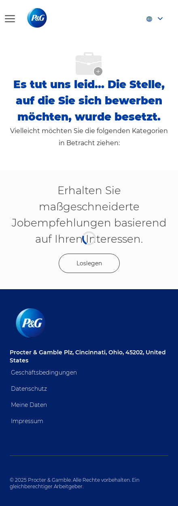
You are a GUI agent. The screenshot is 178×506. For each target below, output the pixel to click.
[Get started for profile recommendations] (89, 263)
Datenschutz (29, 388)
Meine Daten (29, 405)
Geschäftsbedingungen (44, 372)
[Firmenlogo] (45, 18)
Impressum (27, 421)
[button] (154, 18)
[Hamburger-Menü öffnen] (10, 18)
